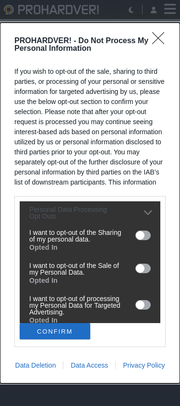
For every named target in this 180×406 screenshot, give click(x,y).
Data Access (89, 365)
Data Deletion (35, 365)
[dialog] (90, 203)
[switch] (143, 235)
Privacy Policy (144, 365)
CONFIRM (55, 331)
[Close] (161, 41)
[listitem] (90, 213)
